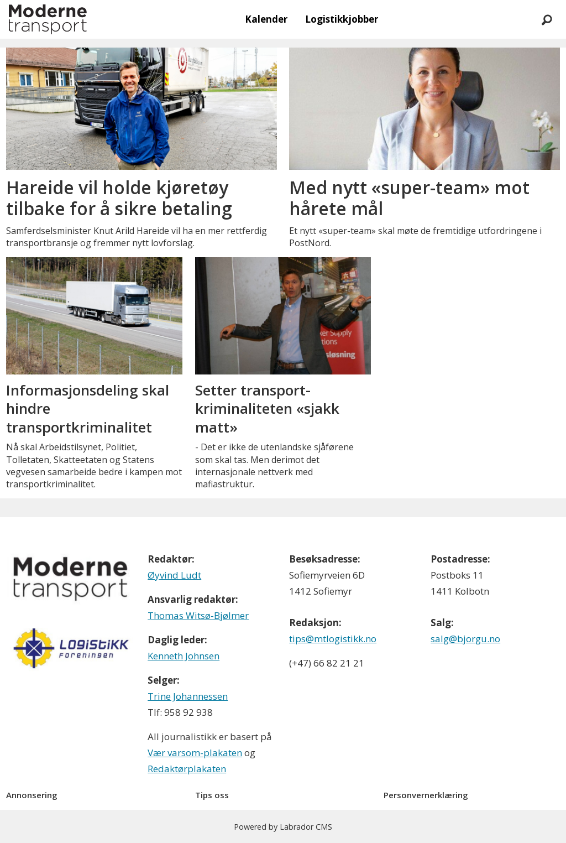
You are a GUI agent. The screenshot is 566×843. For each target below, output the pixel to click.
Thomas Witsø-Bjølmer (198, 615)
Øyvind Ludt (174, 575)
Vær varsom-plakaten (195, 752)
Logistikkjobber (341, 19)
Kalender (266, 19)
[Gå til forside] (48, 19)
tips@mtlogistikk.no (332, 638)
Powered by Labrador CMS (283, 826)
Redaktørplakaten (187, 768)
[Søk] (546, 19)
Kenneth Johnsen (183, 655)
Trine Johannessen (188, 696)
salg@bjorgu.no (465, 638)
